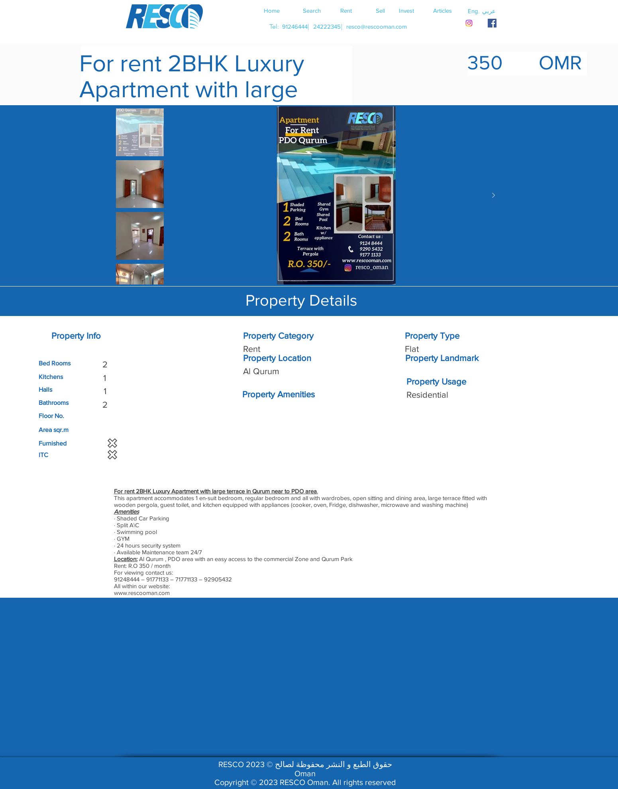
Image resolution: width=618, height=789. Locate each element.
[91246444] (295, 26)
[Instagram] (469, 23)
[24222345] (327, 26)
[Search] (312, 10)
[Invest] (406, 10)
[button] (489, 11)
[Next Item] (493, 195)
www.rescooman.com (142, 592)
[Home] (272, 10)
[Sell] (380, 10)
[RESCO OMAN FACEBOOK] (492, 23)
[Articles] (443, 10)
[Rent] (346, 10)
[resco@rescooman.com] (376, 26)
